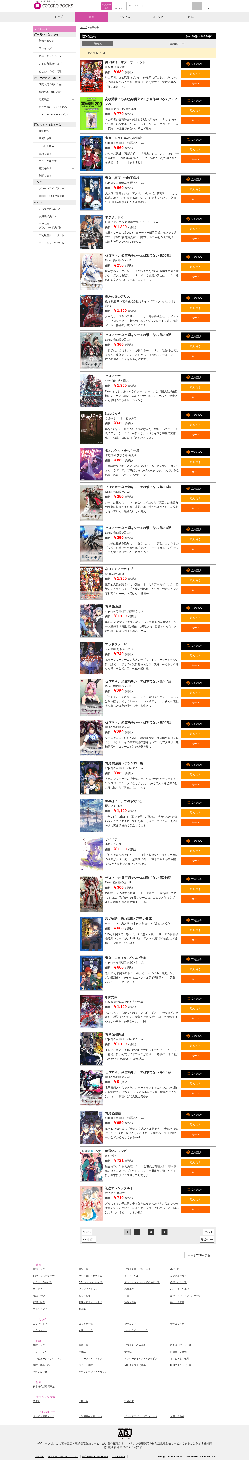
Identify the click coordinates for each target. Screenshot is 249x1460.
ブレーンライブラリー (51, 188)
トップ (58, 16)
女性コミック (86, 1330)
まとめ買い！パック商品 (53, 106)
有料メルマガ (40, 1372)
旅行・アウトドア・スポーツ (185, 1295)
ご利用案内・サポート (51, 235)
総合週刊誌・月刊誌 (180, 1345)
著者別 (36, 1401)
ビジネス (124, 16)
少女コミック (40, 1330)
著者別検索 (45, 138)
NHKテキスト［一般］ (182, 1365)
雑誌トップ (39, 1345)
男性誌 (82, 1352)
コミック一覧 (86, 1323)
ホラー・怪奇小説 (42, 1282)
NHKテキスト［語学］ (136, 1365)
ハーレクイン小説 (179, 1289)
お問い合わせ (177, 1416)
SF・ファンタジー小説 (91, 1282)
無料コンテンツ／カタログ (93, 1372)
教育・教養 (84, 1295)
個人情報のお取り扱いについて (63, 1456)
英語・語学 (39, 1295)
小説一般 (175, 1269)
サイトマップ (118, 1456)
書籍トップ (39, 1269)
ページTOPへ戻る (199, 1255)
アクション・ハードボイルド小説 (142, 1282)
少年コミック (131, 1323)
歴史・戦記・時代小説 (90, 1275)
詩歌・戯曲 (130, 1302)
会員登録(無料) (47, 216)
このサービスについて (51, 208)
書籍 (91, 16)
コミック (157, 16)
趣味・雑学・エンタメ (90, 1302)
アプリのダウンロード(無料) (50, 226)
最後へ (205, 1239)
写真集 (82, 1309)
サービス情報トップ (43, 1416)
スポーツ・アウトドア (90, 1358)
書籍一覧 (83, 1269)
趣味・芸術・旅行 (42, 1365)
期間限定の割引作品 (50, 84)
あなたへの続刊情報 (50, 71)
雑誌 (191, 16)
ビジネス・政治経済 (135, 1345)
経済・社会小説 (178, 1282)
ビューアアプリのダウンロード (140, 1416)
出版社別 (83, 1401)
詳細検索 (44, 130)
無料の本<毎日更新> (50, 91)
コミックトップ (41, 1323)
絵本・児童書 (177, 1302)
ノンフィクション (88, 1289)
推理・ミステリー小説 (44, 1275)
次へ (207, 1232)
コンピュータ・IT (179, 1275)
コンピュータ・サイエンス (47, 1358)
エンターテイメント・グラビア (140, 1358)
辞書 (126, 1295)
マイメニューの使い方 (51, 242)
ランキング (45, 48)
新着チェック (46, 40)
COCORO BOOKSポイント (53, 116)
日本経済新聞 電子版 (44, 1386)
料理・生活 (39, 1302)
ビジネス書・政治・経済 (137, 1269)
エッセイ (37, 1289)
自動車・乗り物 (178, 1352)
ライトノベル (131, 1275)
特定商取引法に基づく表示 (95, 1456)
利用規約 (39, 1456)
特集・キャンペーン (50, 56)
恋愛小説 (129, 1289)
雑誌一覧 (83, 1345)
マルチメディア (41, 1309)
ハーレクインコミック (136, 1330)
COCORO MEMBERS (51, 196)
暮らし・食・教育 (179, 1358)
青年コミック (177, 1323)
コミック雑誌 (86, 1365)
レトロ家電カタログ (50, 63)
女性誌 (128, 1352)
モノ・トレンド (41, 1352)
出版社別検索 (46, 146)
